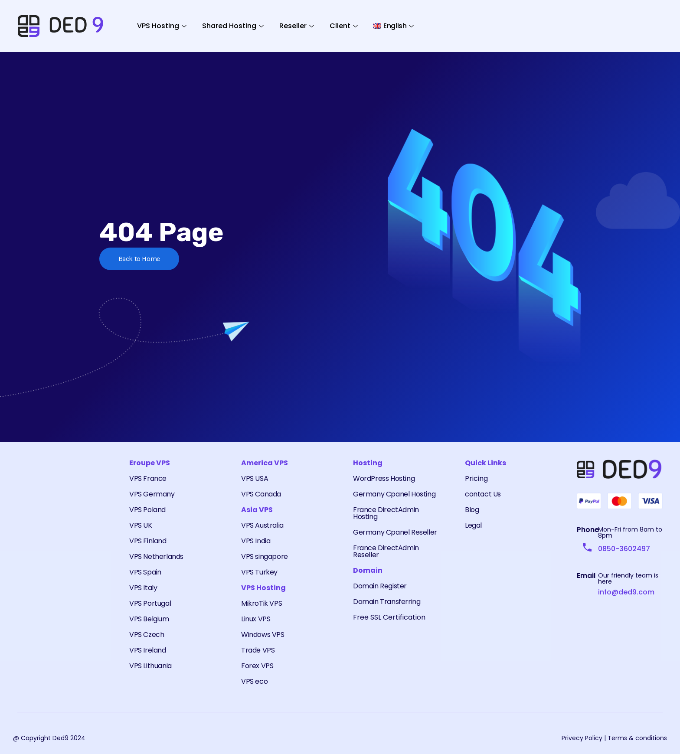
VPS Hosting (161, 26)
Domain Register (380, 586)
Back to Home (139, 259)
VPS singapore (264, 556)
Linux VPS (255, 619)
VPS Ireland (147, 650)
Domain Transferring (386, 602)
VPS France (148, 478)
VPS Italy (143, 588)
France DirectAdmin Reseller (386, 551)
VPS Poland (147, 510)
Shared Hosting (233, 26)
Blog (472, 510)
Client (344, 26)
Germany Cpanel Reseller (395, 532)
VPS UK (140, 525)
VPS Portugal (150, 603)
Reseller (296, 26)
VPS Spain (145, 572)
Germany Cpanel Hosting (394, 494)
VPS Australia (262, 525)
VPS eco (254, 681)
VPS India (255, 541)
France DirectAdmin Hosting (386, 513)
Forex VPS (257, 666)
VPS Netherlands (156, 556)
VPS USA (254, 478)
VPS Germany (152, 494)
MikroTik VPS (261, 603)
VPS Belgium (149, 619)
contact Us (483, 494)
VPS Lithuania (150, 666)
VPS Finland (148, 541)
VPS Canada (261, 494)
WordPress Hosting (384, 478)
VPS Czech (146, 635)
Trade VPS (258, 650)
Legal (473, 525)
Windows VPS (262, 635)
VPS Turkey (259, 572)
